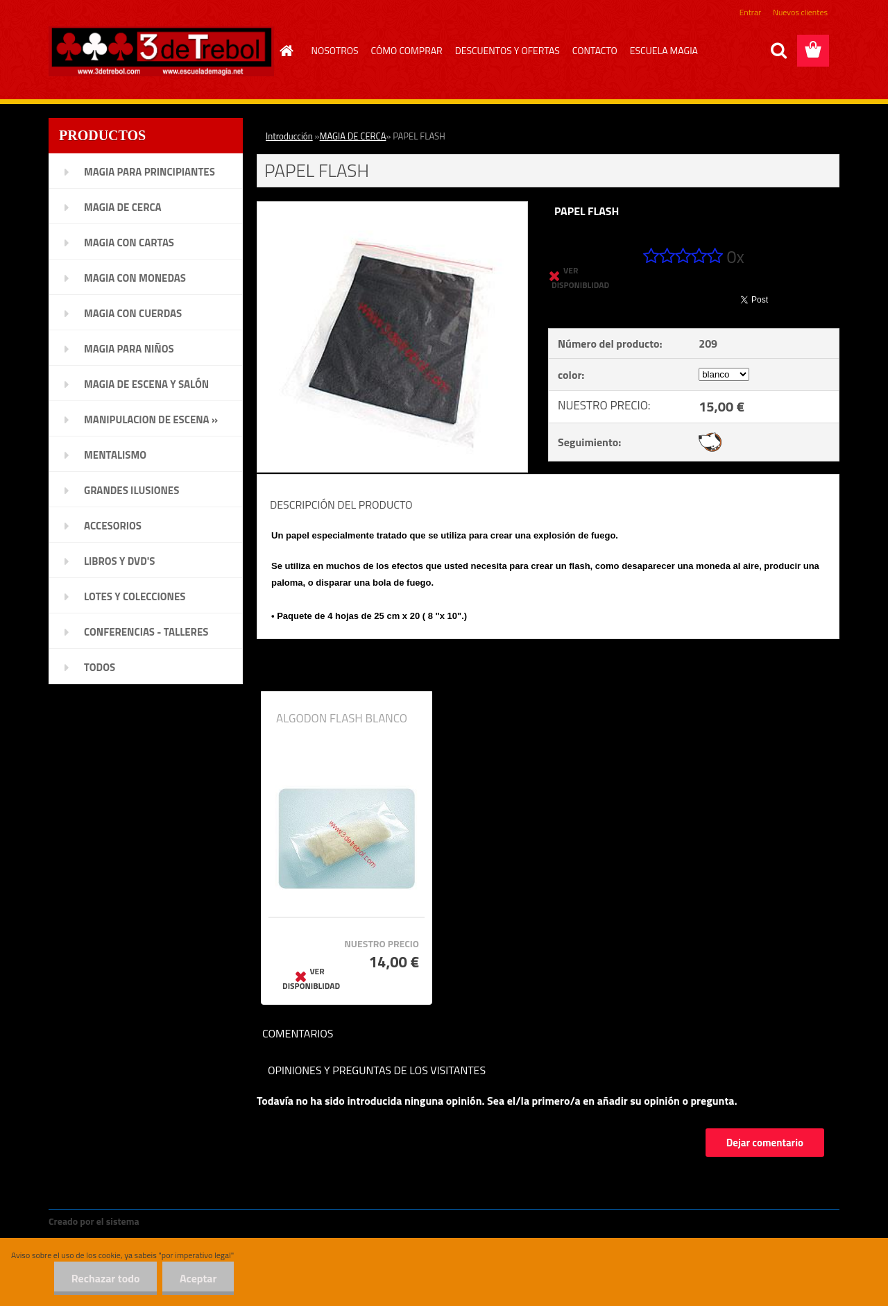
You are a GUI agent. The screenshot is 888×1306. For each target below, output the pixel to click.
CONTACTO (594, 50)
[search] (778, 51)
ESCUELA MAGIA (664, 50)
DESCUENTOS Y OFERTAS (507, 50)
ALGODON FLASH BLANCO (341, 718)
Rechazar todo (105, 1278)
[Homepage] (285, 51)
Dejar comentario (764, 1143)
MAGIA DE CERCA (353, 136)
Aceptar (198, 1278)
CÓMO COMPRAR (407, 50)
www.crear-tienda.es (188, 1221)
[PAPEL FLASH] (392, 207)
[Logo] (161, 51)
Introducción (289, 136)
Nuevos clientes (800, 12)
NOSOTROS (335, 50)
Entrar (750, 12)
